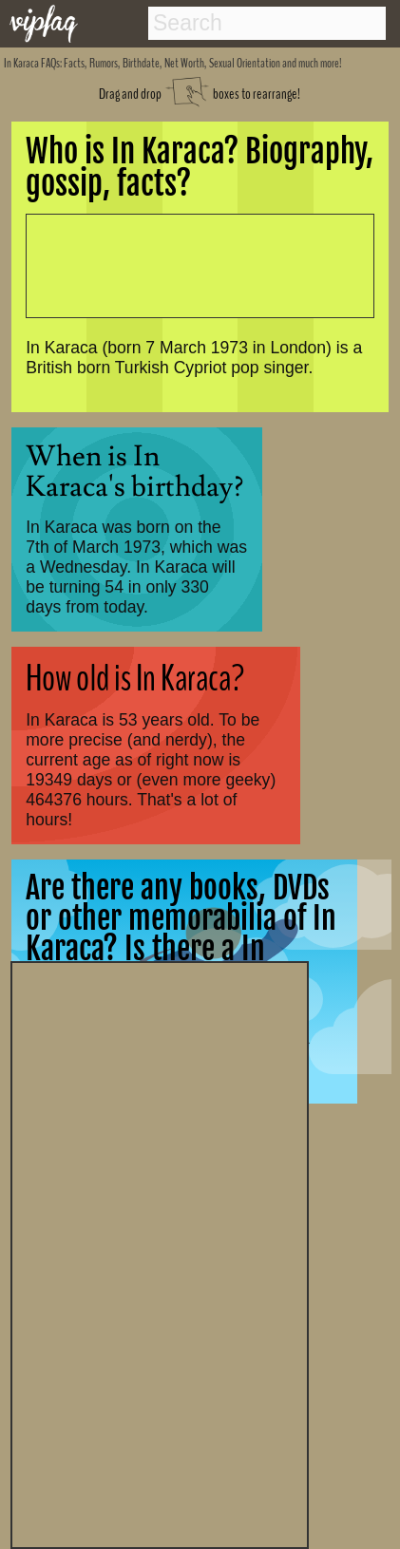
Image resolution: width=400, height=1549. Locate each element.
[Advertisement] (159, 1253)
